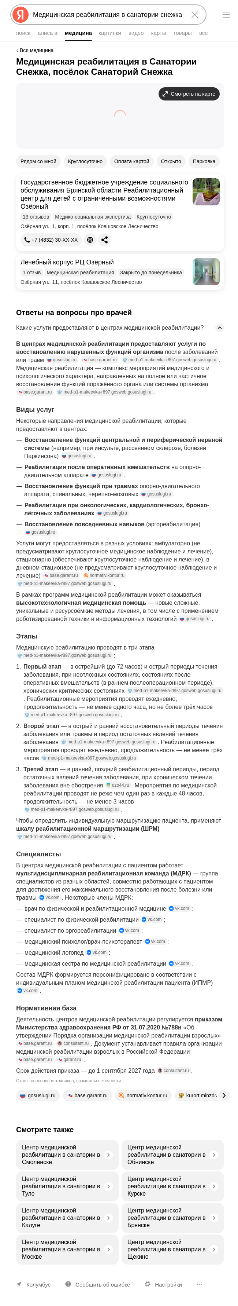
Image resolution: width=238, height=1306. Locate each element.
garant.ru (69, 1059)
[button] (120, 212)
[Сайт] (90, 239)
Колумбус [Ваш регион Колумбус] (38, 1284)
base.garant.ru (99, 359)
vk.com (49, 897)
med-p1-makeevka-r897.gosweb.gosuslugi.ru (169, 359)
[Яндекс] (20, 15)
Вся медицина (36, 50)
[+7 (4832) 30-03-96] (51, 239)
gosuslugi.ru (62, 359)
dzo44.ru (117, 785)
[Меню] (226, 14)
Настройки (168, 1284)
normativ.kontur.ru (104, 575)
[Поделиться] (104, 239)
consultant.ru (73, 1043)
